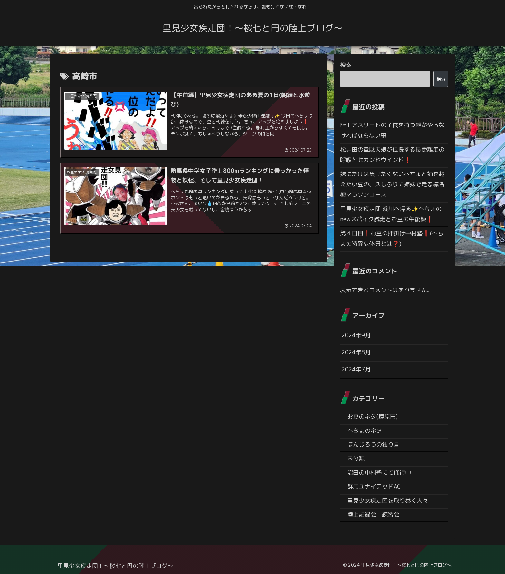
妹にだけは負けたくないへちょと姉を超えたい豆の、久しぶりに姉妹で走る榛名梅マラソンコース (392, 184)
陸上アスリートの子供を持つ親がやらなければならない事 (392, 130)
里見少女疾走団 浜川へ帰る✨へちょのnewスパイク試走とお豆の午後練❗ (391, 214)
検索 (346, 65)
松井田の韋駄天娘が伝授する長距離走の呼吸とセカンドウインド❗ (392, 154)
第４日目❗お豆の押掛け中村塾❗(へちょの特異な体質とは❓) (391, 238)
